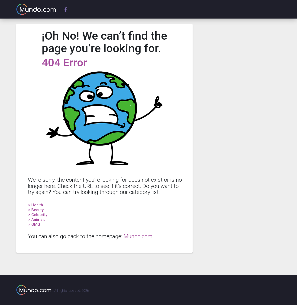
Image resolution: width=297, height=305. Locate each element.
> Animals (36, 219)
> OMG (34, 224)
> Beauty (36, 209)
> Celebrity (37, 214)
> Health (35, 205)
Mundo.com (138, 236)
